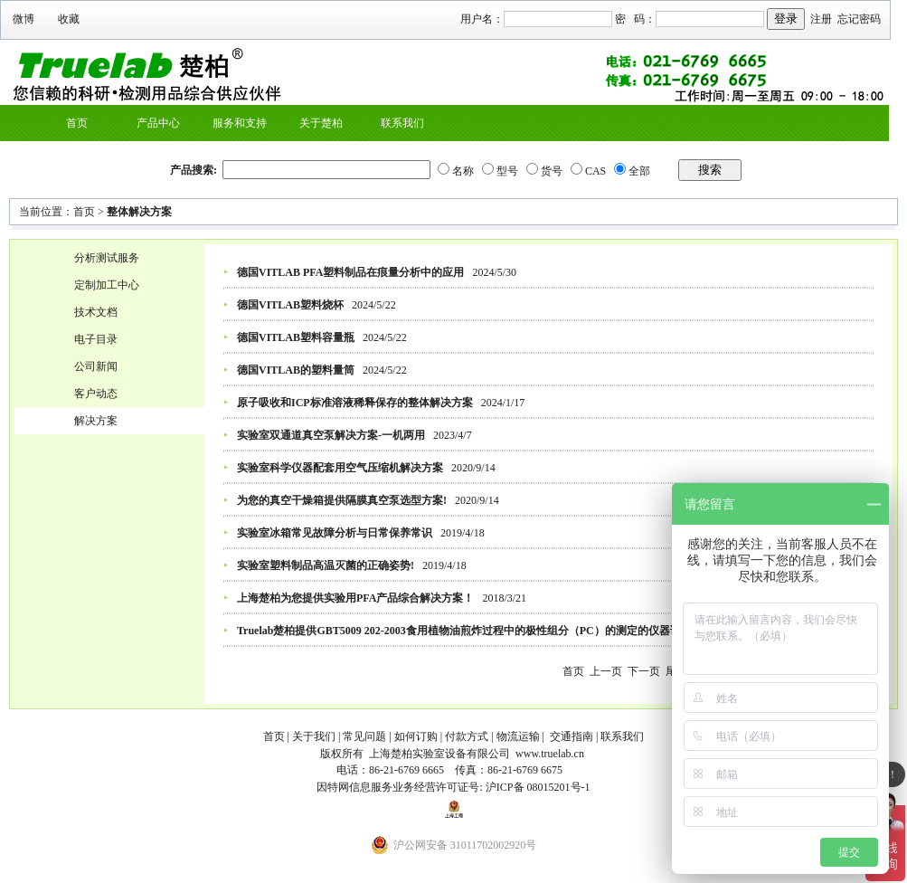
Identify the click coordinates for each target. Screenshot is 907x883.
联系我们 (402, 123)
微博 (23, 19)
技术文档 (96, 312)
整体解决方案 (139, 211)
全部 (639, 171)
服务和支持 (240, 123)
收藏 (69, 19)
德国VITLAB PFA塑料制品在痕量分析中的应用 (350, 272)
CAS (595, 171)
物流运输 (518, 736)
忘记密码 (859, 19)
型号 (507, 171)
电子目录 (96, 339)
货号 (551, 171)
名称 (463, 171)
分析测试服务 (106, 258)
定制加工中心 (106, 285)
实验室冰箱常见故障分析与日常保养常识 (334, 533)
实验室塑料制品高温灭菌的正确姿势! (325, 565)
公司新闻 (96, 366)
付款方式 (466, 736)
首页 (77, 123)
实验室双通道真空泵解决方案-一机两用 (331, 435)
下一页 (644, 671)
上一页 (606, 671)
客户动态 (96, 393)
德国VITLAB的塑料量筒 (295, 370)
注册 (821, 19)
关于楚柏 (321, 123)
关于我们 (313, 736)
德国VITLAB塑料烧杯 (290, 305)
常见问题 (364, 736)
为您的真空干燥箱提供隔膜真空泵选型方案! (342, 500)
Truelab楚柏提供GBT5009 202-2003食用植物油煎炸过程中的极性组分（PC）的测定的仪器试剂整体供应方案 (497, 630)
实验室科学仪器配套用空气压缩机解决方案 (340, 467)
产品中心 (158, 123)
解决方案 (96, 420)
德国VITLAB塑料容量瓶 (295, 337)
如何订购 (416, 736)
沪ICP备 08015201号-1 (538, 787)
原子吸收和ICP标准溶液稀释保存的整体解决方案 (355, 402)
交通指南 (571, 736)
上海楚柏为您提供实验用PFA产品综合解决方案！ (355, 598)
